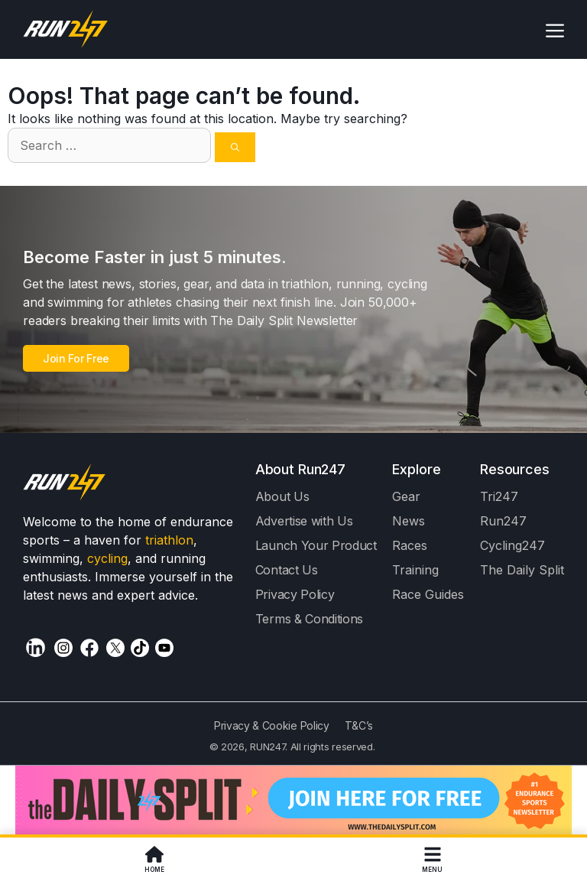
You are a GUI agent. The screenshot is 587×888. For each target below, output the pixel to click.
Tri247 (499, 496)
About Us (282, 496)
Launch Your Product (316, 545)
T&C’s (359, 725)
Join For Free (76, 358)
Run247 (503, 521)
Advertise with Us (304, 521)
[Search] (235, 147)
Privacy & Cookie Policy (271, 725)
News (408, 521)
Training (415, 569)
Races (409, 545)
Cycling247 (512, 545)
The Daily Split (522, 569)
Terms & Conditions (309, 618)
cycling (107, 558)
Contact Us (286, 569)
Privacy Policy (295, 594)
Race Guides (428, 594)
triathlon (169, 540)
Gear (406, 496)
